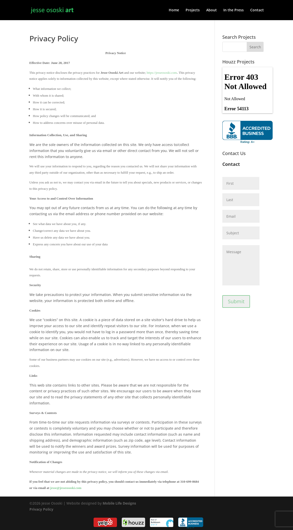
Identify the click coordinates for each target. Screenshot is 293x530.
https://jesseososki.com (162, 72)
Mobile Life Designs (119, 503)
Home (174, 10)
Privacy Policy (41, 509)
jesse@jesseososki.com (65, 488)
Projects (193, 10)
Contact (257, 10)
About (211, 10)
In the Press (233, 10)
